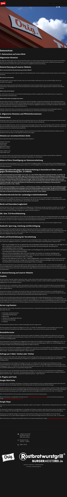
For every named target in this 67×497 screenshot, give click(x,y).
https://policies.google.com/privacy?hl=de (13, 398)
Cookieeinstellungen (39, 464)
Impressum (26, 464)
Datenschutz (31, 464)
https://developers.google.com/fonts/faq (37, 397)
